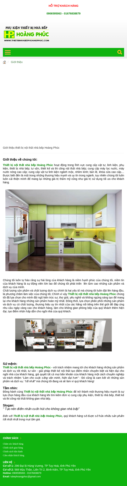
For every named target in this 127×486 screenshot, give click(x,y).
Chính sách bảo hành (13, 451)
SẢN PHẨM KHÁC (63, 134)
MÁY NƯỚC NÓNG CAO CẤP (63, 110)
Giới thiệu (17, 62)
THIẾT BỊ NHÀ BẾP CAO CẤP (63, 86)
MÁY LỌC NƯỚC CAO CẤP (63, 102)
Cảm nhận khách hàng (13, 455)
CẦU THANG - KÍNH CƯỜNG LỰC (63, 118)
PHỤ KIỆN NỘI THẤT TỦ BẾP (63, 78)
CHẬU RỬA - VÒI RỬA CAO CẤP (63, 94)
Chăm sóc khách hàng (13, 443)
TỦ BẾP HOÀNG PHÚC (63, 70)
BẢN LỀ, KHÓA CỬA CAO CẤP (63, 126)
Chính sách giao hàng (13, 447)
